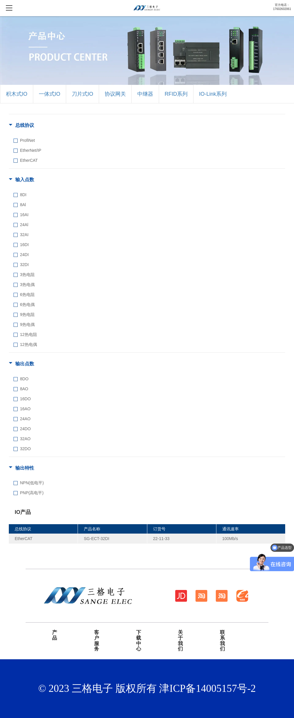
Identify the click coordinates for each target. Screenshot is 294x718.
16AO (25, 408)
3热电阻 (27, 274)
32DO (25, 448)
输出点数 (24, 363)
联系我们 (222, 641)
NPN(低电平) (32, 482)
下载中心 (138, 641)
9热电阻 (27, 314)
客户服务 (96, 641)
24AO (25, 418)
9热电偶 (27, 324)
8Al (23, 204)
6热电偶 (27, 304)
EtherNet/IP (30, 150)
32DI (24, 264)
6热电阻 (27, 294)
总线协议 (24, 125)
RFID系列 (176, 94)
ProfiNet (27, 140)
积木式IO (16, 94)
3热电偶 (27, 284)
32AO (25, 438)
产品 (54, 635)
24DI (24, 254)
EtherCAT (29, 160)
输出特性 (24, 467)
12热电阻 (28, 334)
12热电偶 (28, 344)
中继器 (145, 94)
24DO (25, 428)
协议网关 (115, 94)
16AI (24, 214)
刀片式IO (82, 94)
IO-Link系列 (213, 94)
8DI (23, 194)
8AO (24, 388)
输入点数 (24, 179)
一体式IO (49, 94)
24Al (24, 224)
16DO (25, 398)
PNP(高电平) (32, 492)
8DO (24, 378)
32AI (24, 234)
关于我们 (180, 641)
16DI (24, 244)
